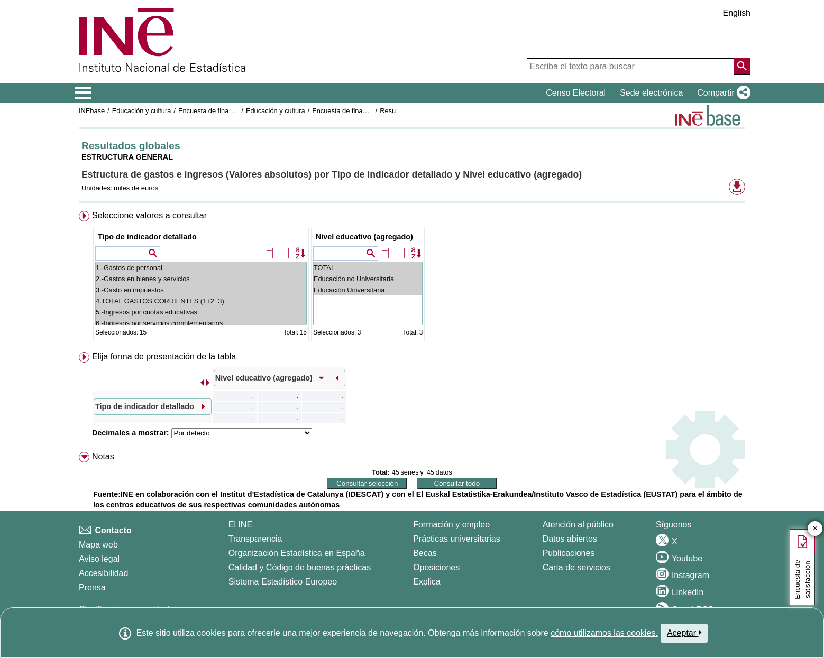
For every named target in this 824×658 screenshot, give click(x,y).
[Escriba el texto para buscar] (630, 66)
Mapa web (98, 544)
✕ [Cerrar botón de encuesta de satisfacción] (815, 529)
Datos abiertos (570, 538)
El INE (240, 524)
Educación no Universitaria (368, 278)
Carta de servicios (576, 567)
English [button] (736, 12)
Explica (427, 581)
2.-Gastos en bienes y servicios (201, 278)
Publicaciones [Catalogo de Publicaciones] (569, 553)
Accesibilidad (103, 573)
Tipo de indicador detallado (147, 237)
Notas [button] (103, 456)
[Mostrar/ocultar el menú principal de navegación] (83, 93)
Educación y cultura (141, 111)
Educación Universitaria (368, 289)
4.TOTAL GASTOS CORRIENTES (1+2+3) (201, 301)
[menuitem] (412, 278)
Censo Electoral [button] (576, 92)
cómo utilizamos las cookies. (604, 632)
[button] (721, 93)
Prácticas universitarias (456, 538)
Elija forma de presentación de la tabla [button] (164, 356)
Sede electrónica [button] (651, 92)
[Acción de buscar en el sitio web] (742, 66)
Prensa (92, 587)
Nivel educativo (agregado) (364, 237)
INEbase (92, 111)
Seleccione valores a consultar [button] (149, 215)
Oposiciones (436, 567)
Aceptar (684, 632)
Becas (424, 553)
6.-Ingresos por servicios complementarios (201, 323)
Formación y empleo (451, 524)
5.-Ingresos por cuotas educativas (201, 312)
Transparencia (255, 538)
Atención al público (578, 524)
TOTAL (368, 267)
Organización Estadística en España (296, 553)
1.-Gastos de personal (201, 267)
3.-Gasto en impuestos (201, 289)
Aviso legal (99, 558)
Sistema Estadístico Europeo (282, 581)
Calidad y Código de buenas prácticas (299, 567)
